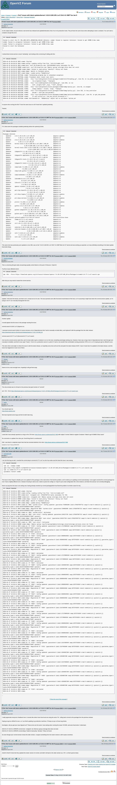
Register (100, 12)
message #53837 (59, 309)
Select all (8, 37)
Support (14, 15)
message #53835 (59, 255)
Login (106, 12)
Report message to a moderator (108, 110)
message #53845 (59, 743)
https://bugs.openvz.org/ (8, 410)
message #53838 (59, 356)
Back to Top (58, 769)
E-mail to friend (5, 19)
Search (87, 12)
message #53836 (59, 289)
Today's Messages (10, 17)
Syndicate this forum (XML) (104, 771)
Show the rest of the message (58, 698)
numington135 (7, 453)
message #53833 (56, 21)
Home (112, 12)
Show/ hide (14, 37)
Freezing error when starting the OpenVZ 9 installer (102, 764)
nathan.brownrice (8, 24)
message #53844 (59, 707)
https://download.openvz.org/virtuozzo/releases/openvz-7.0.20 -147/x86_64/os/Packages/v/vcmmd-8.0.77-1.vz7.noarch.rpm (44, 390)
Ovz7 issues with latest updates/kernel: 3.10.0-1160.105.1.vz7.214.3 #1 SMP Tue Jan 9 (27, 21)
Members (80, 12)
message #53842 (59, 451)
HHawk (5, 359)
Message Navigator (29, 17)
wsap (5, 426)
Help (93, 12)
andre (5, 402)
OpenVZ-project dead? (94, 766)
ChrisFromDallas (8, 258)
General (8, 15)
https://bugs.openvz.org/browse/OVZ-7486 (46, 434)
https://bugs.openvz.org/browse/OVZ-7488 (56, 442)
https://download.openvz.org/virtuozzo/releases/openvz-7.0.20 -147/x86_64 (22, 332)
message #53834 (59, 117)
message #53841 (59, 423)
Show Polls (20, 17)
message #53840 (59, 399)
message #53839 (59, 376)
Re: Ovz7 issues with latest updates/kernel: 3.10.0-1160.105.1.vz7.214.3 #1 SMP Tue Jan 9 (29, 117)
